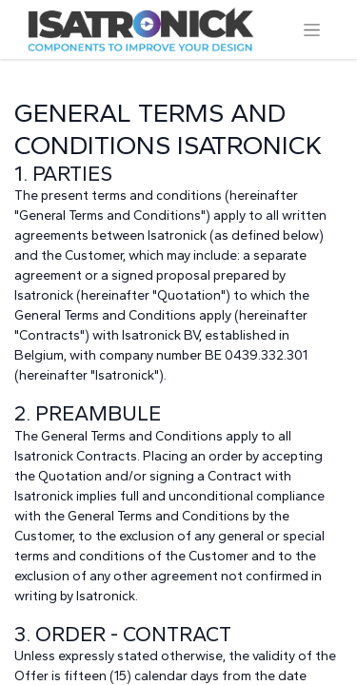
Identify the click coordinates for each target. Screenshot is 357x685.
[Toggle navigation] (311, 29)
